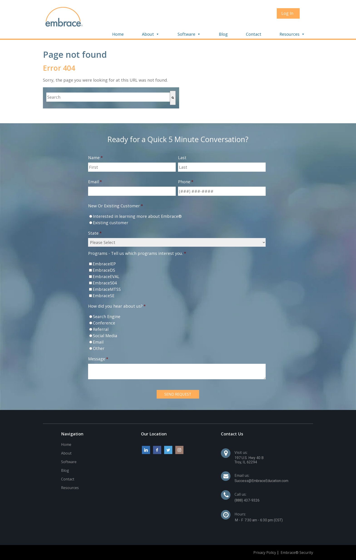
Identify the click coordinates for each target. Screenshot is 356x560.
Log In (287, 13)
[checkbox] (177, 219)
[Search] (173, 98)
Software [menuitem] (186, 34)
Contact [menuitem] (253, 34)
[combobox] (108, 97)
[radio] (177, 216)
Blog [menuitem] (223, 34)
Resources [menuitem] (289, 34)
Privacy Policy (264, 552)
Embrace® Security (297, 552)
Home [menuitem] (118, 34)
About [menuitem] (148, 34)
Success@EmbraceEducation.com (261, 481)
